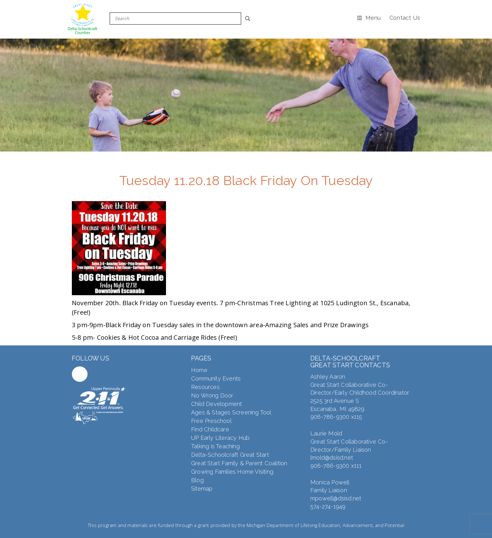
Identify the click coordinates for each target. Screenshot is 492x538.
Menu (373, 17)
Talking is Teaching (215, 446)
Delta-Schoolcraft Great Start (230, 454)
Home (199, 370)
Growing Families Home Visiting (232, 471)
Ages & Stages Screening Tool (231, 412)
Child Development (216, 404)
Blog (197, 480)
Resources (205, 387)
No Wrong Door (212, 395)
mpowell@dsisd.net (335, 498)
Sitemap (201, 488)
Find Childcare (210, 429)
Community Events (216, 378)
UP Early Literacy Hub (220, 437)
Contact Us (404, 17)
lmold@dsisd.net (331, 457)
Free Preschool (211, 421)
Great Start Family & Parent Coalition (239, 463)
